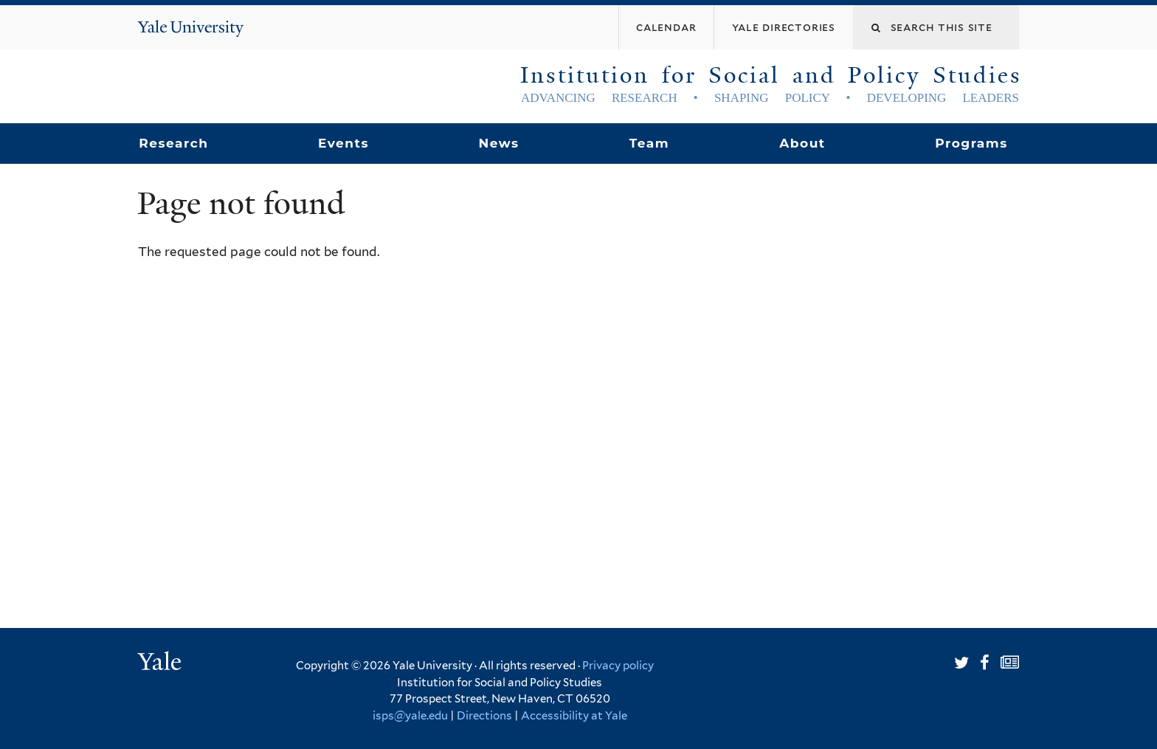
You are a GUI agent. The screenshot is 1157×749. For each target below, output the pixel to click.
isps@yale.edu (410, 715)
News (498, 143)
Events (343, 143)
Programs (971, 143)
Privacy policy (618, 665)
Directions (484, 715)
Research (173, 143)
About (802, 143)
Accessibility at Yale (574, 715)
